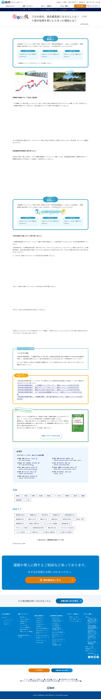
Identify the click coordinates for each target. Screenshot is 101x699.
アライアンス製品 (24, 619)
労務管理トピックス (90, 648)
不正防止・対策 (79, 519)
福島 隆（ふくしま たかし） (26, 472)
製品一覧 (22, 617)
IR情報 (65, 2)
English (97, 2)
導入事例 (22, 623)
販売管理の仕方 (20, 519)
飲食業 (17, 496)
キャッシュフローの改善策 (50, 523)
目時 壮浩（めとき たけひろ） (27, 476)
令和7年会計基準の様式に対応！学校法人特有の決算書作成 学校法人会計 (92, 627)
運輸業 (83, 496)
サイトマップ (27, 679)
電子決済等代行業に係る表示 (51, 681)
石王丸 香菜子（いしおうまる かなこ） (64, 467)
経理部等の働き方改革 (38, 528)
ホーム (15, 9)
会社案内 (59, 2)
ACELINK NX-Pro (55, 618)
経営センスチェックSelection (50, 436)
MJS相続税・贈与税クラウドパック (56, 629)
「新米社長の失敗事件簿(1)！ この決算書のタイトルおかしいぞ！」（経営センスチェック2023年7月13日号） (48, 385)
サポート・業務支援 (24, 627)
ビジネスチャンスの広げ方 (67, 528)
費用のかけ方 (43, 519)
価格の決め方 (54, 519)
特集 (87, 617)
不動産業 (67, 496)
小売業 (25, 496)
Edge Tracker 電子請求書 (41, 628)
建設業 (48, 496)
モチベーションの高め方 (22, 528)
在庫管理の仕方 (56, 515)
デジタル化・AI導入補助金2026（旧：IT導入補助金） (92, 642)
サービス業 (57, 496)
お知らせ (6, 624)
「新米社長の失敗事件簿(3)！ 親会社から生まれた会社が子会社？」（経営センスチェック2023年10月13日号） (48, 390)
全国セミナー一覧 (73, 617)
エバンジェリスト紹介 (74, 621)
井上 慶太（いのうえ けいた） (27, 467)
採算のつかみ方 (32, 519)
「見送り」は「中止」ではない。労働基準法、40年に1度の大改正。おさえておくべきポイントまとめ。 (92, 621)
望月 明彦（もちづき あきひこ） (62, 458)
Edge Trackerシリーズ (41, 630)
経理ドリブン (88, 646)
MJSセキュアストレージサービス (41, 638)
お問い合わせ (90, 2)
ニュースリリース (8, 619)
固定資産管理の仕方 (70, 515)
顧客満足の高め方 (20, 515)
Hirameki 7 (38, 642)
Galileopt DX (39, 620)
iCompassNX (55, 623)
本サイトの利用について (38, 679)
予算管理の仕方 (33, 515)
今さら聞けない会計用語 (65, 532)
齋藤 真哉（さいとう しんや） (27, 458)
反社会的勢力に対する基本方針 (68, 679)
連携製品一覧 (23, 621)
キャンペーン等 (23, 625)
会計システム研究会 (37, 455)
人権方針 (48, 679)
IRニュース (6, 621)
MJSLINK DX (39, 622)
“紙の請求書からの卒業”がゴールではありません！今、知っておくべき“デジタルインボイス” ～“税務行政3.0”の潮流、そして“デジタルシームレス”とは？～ (92, 635)
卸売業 (33, 496)
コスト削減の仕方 (33, 532)
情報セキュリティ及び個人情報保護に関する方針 (31, 681)
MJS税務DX (38, 626)
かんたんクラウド (40, 640)
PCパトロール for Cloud (41, 635)
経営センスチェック (32, 9)
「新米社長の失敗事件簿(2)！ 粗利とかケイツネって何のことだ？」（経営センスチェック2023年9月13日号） (48, 387)
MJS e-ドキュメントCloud (40, 633)
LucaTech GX (39, 618)
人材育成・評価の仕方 (33, 523)
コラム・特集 (22, 9)
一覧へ (97, 654)
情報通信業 (19, 500)
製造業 (41, 496)
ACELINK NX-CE (39, 624)
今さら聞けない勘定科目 (49, 532)
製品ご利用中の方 (73, 2)
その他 (27, 500)
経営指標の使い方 (65, 523)
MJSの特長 (5, 614)
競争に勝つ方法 (52, 528)
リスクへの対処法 (20, 532)
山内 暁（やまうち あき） (61, 463)
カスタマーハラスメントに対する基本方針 (70, 681)
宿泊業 (75, 496)
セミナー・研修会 (72, 614)
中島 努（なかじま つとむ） (61, 472)
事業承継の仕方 (20, 523)
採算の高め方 (45, 515)
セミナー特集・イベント (74, 619)
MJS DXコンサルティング (23, 636)
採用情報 (82, 2)
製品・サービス (22, 614)
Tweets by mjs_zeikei (19, 543)
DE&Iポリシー (56, 679)
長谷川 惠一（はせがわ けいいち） (28, 463)
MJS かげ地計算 (55, 627)
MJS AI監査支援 (55, 625)
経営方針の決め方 (66, 519)
